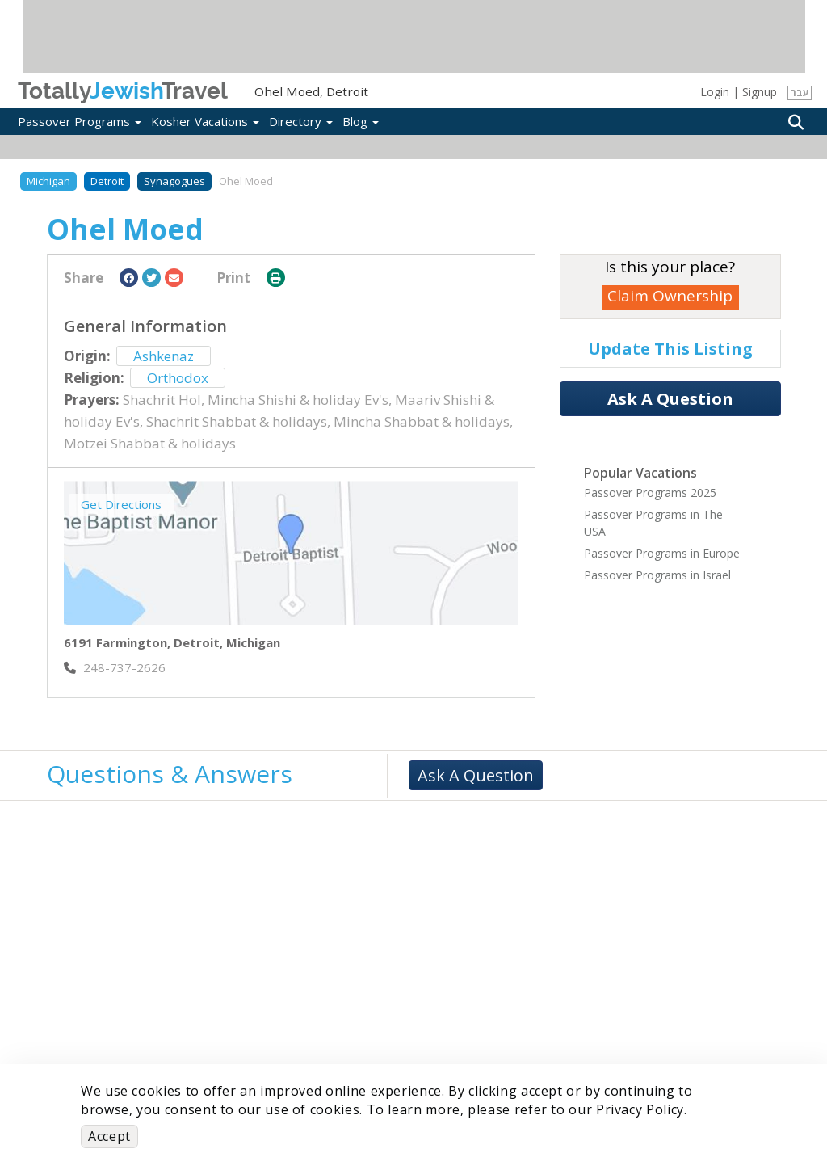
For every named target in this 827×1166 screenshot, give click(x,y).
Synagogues (174, 181)
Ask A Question (670, 399)
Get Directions (121, 504)
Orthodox (177, 377)
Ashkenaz (163, 356)
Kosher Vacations (205, 121)
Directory (301, 121)
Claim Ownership (670, 295)
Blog (360, 121)
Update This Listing (670, 349)
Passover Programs (79, 121)
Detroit (107, 181)
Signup (759, 91)
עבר (800, 92)
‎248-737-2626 (115, 667)
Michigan (48, 181)
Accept (109, 1136)
